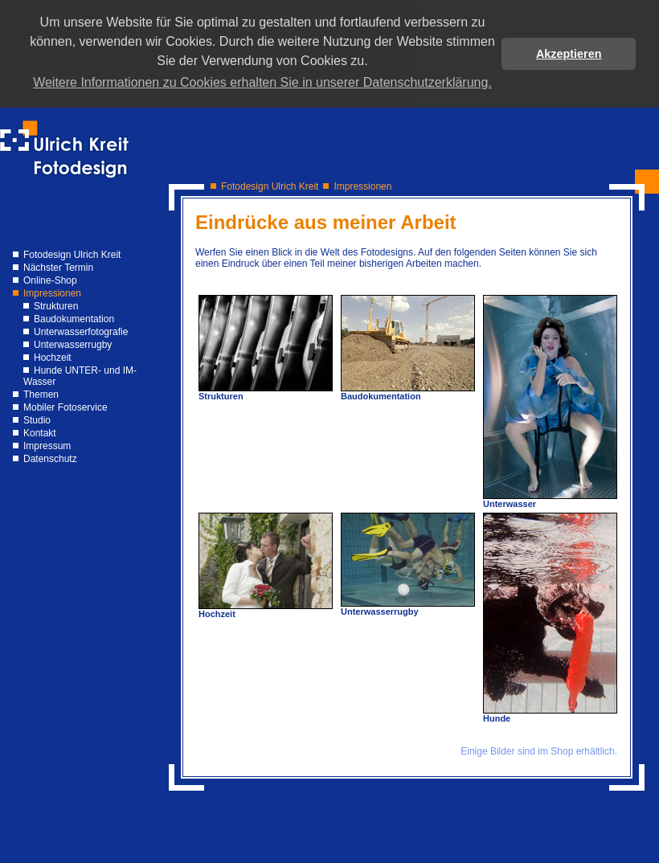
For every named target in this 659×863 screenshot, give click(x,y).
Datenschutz (50, 458)
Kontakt (39, 433)
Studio (37, 420)
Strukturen (56, 306)
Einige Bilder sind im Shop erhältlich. (538, 751)
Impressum (47, 446)
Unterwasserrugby (73, 344)
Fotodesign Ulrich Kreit (72, 254)
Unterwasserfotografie (81, 331)
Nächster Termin (58, 267)
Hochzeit (53, 357)
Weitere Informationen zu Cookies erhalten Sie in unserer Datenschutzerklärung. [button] (262, 82)
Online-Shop (50, 280)
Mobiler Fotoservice (65, 407)
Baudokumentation (74, 319)
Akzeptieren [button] (569, 53)
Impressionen (52, 293)
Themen (41, 394)
